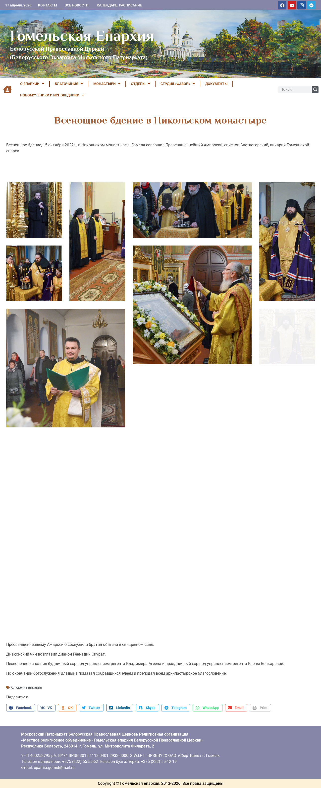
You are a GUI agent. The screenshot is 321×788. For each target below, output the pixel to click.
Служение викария (26, 687)
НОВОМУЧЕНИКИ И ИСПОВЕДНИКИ (52, 95)
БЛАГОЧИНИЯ (69, 84)
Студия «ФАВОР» (177, 84)
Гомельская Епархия (82, 35)
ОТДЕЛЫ (140, 84)
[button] (20, 707)
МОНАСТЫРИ (106, 84)
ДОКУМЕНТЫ (216, 84)
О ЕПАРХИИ (32, 84)
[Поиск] (315, 89)
